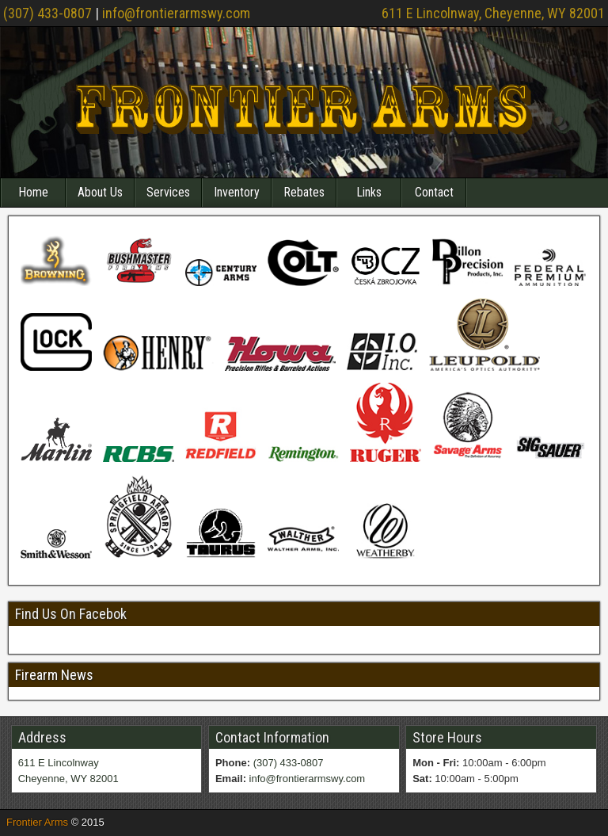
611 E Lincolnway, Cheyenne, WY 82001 (493, 13)
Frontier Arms (37, 822)
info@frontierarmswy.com (176, 13)
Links (369, 192)
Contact (434, 192)
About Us (100, 192)
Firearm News (54, 674)
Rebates (304, 192)
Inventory (237, 192)
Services (168, 192)
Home (33, 192)
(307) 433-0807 (47, 13)
